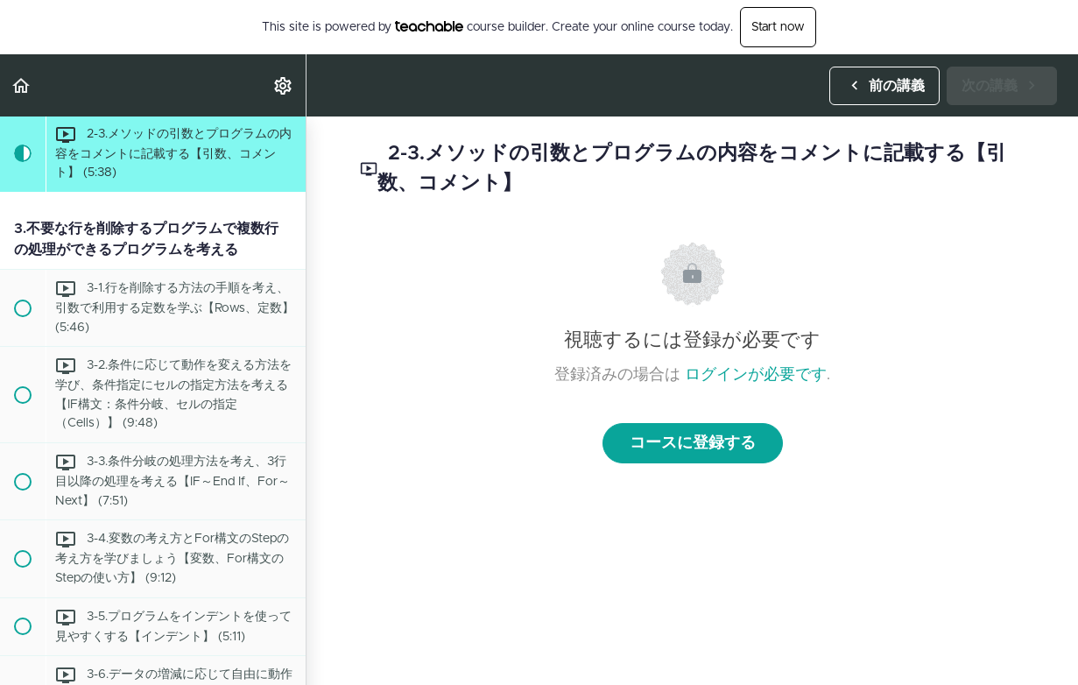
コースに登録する (693, 443)
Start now (778, 27)
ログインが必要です (756, 375)
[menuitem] (284, 85)
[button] (22, 85)
